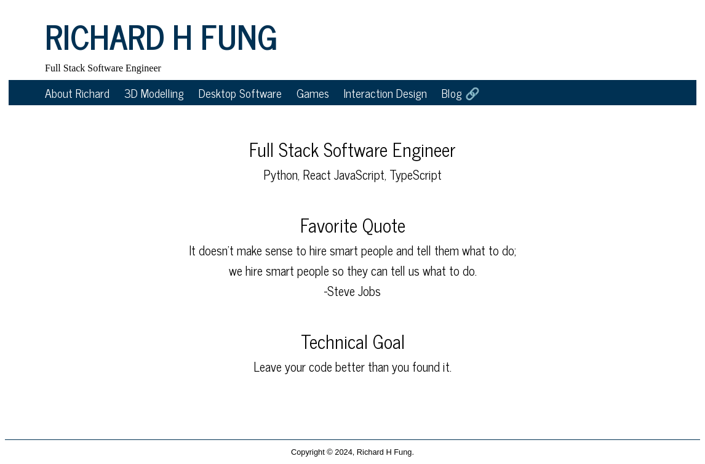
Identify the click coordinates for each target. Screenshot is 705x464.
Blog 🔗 (461, 92)
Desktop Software (240, 92)
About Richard (77, 92)
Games (313, 92)
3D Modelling (154, 92)
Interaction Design (385, 92)
